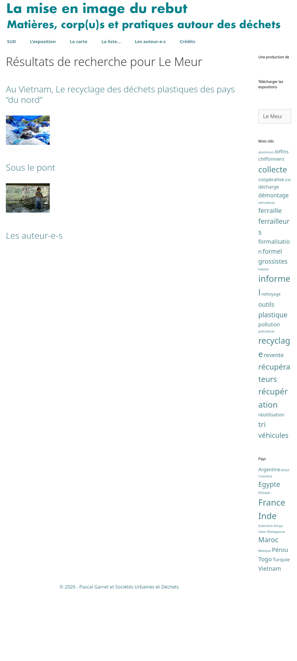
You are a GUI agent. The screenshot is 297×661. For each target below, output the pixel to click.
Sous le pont (30, 167)
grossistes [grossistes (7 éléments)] (273, 331)
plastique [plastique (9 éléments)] (273, 384)
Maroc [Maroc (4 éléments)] (268, 609)
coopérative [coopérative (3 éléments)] (271, 249)
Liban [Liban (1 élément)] (262, 601)
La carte (78, 41)
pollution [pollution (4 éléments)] (269, 393)
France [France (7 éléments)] (271, 572)
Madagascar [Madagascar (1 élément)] (276, 601)
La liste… (111, 41)
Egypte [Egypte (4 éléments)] (269, 554)
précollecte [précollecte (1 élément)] (266, 401)
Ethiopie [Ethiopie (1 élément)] (264, 562)
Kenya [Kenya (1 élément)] (278, 596)
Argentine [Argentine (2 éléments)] (269, 539)
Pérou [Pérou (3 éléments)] (280, 619)
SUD (11, 41)
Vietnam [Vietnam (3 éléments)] (269, 638)
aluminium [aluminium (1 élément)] (266, 222)
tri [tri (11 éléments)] (262, 494)
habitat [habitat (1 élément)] (263, 339)
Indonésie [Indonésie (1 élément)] (265, 596)
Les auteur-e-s (150, 41)
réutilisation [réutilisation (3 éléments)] (271, 484)
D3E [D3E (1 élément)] (288, 250)
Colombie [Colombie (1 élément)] (265, 546)
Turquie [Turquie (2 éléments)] (281, 629)
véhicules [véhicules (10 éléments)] (273, 505)
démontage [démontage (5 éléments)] (273, 265)
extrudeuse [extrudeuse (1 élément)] (266, 272)
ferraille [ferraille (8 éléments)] (270, 280)
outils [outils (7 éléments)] (266, 374)
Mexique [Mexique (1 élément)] (264, 620)
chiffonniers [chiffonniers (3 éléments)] (271, 229)
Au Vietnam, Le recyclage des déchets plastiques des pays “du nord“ (120, 94)
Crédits (187, 41)
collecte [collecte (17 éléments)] (272, 238)
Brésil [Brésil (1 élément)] (285, 540)
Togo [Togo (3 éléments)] (265, 629)
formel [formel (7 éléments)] (272, 321)
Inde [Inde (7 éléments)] (267, 585)
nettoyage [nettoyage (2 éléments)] (271, 364)
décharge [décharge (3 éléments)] (268, 256)
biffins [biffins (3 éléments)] (282, 221)
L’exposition (43, 41)
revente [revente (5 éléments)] (274, 424)
